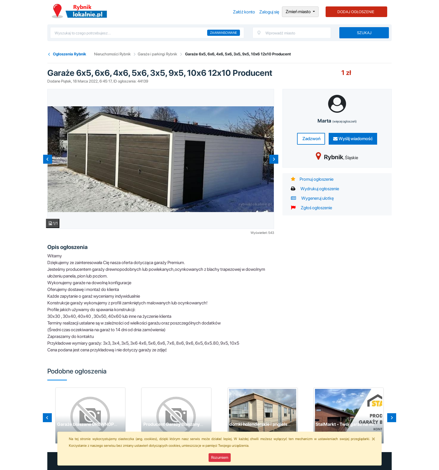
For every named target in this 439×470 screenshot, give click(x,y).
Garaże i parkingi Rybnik (157, 54)
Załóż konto (244, 12)
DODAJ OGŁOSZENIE (355, 12)
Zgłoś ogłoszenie (311, 207)
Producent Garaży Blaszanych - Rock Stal (185, 424)
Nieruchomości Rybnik (112, 54)
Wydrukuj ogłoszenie (315, 188)
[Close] (373, 438)
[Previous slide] (47, 159)
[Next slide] (273, 159)
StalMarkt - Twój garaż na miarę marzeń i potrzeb (366, 424)
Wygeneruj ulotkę (312, 198)
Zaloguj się (269, 12)
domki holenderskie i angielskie (261, 424)
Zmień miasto (299, 11)
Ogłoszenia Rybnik (79, 11)
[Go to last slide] (47, 417)
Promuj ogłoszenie (312, 179)
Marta (337, 121)
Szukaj (364, 32)
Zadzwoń (311, 138)
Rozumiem (219, 457)
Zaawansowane (223, 33)
